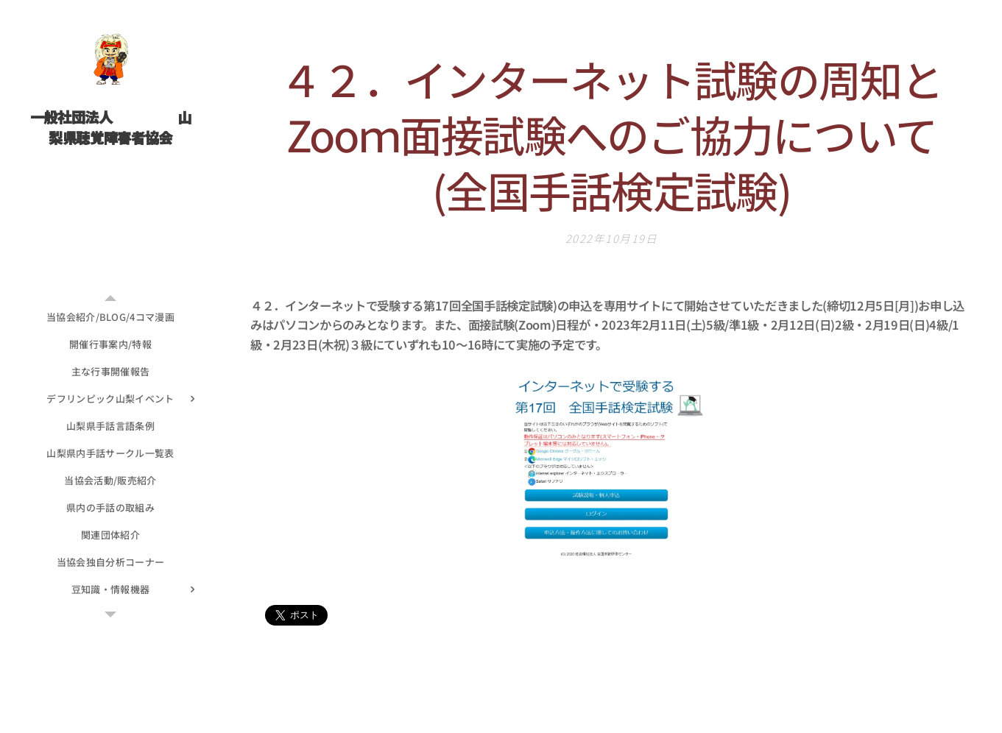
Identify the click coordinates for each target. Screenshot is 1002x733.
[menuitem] (110, 316)
